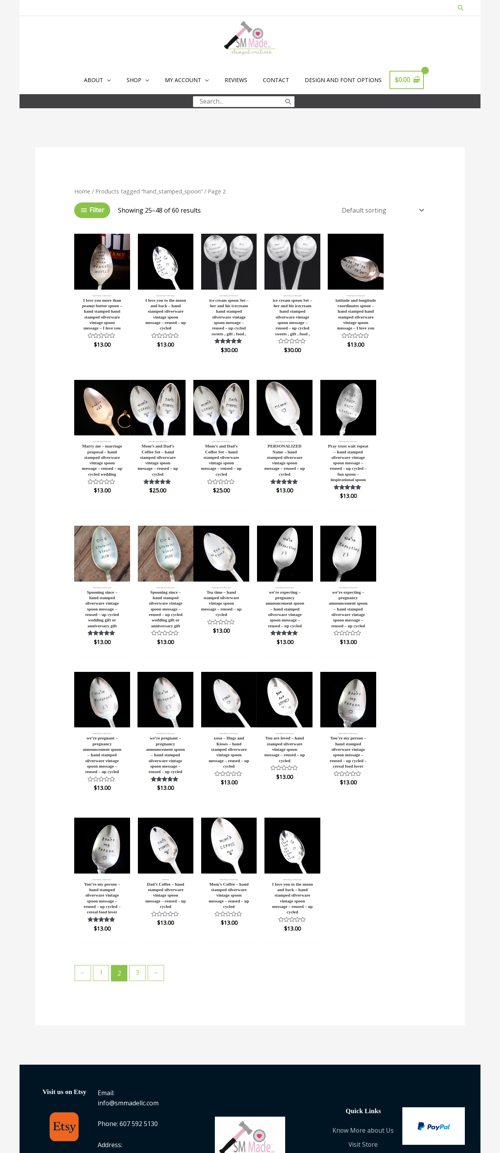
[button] (461, 8)
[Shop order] (381, 208)
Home (82, 189)
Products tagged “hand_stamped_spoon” (149, 189)
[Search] (288, 101)
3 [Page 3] (138, 828)
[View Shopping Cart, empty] (406, 80)
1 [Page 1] (101, 828)
